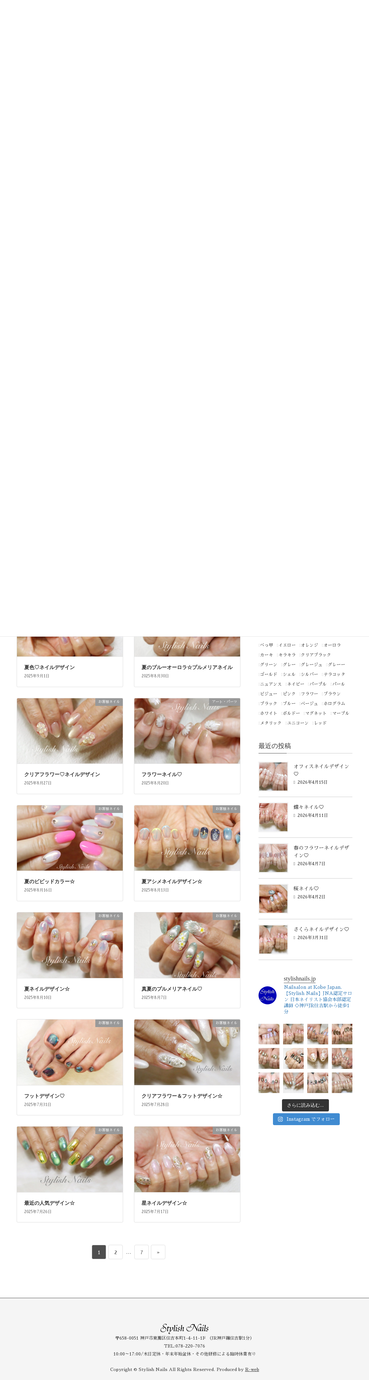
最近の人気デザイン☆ (49, 1203)
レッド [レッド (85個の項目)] (320, 723)
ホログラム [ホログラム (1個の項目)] (334, 704)
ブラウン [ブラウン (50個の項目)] (332, 694)
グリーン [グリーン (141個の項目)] (268, 665)
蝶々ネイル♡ (309, 807)
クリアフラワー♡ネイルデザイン (62, 774)
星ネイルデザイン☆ (164, 1203)
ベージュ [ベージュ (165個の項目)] (309, 704)
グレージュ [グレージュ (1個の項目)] (311, 665)
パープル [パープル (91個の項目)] (318, 684)
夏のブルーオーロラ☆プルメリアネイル (187, 667)
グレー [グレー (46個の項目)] (289, 665)
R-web (252, 1369)
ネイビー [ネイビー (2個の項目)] (295, 684)
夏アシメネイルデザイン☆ (172, 881)
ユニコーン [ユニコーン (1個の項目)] (298, 723)
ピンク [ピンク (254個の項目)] (289, 694)
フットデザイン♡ (44, 1096)
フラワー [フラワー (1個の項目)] (309, 694)
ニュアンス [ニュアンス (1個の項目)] (271, 684)
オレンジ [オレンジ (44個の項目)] (309, 645)
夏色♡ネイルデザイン (49, 667)
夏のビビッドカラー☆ (49, 881)
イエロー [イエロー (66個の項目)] (287, 645)
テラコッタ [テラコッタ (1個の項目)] (334, 674)
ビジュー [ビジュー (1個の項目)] (268, 694)
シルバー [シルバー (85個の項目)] (309, 674)
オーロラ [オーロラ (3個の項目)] (332, 645)
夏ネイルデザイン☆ (47, 989)
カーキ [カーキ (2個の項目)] (266, 655)
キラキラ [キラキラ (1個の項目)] (287, 655)
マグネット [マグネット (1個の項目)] (316, 713)
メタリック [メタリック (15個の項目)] (271, 723)
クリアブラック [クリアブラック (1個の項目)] (316, 655)
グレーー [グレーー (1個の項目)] (336, 665)
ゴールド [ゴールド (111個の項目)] (268, 674)
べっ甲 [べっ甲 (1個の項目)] (266, 645)
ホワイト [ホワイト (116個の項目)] (268, 713)
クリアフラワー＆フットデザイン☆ (182, 1096)
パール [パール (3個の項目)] (338, 684)
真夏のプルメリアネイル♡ (172, 989)
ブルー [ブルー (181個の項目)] (289, 704)
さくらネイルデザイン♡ (321, 929)
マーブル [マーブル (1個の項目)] (341, 713)
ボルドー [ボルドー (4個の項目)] (291, 713)
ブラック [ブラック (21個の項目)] (268, 704)
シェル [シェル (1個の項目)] (289, 674)
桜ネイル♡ (306, 888)
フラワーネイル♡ (162, 774)
